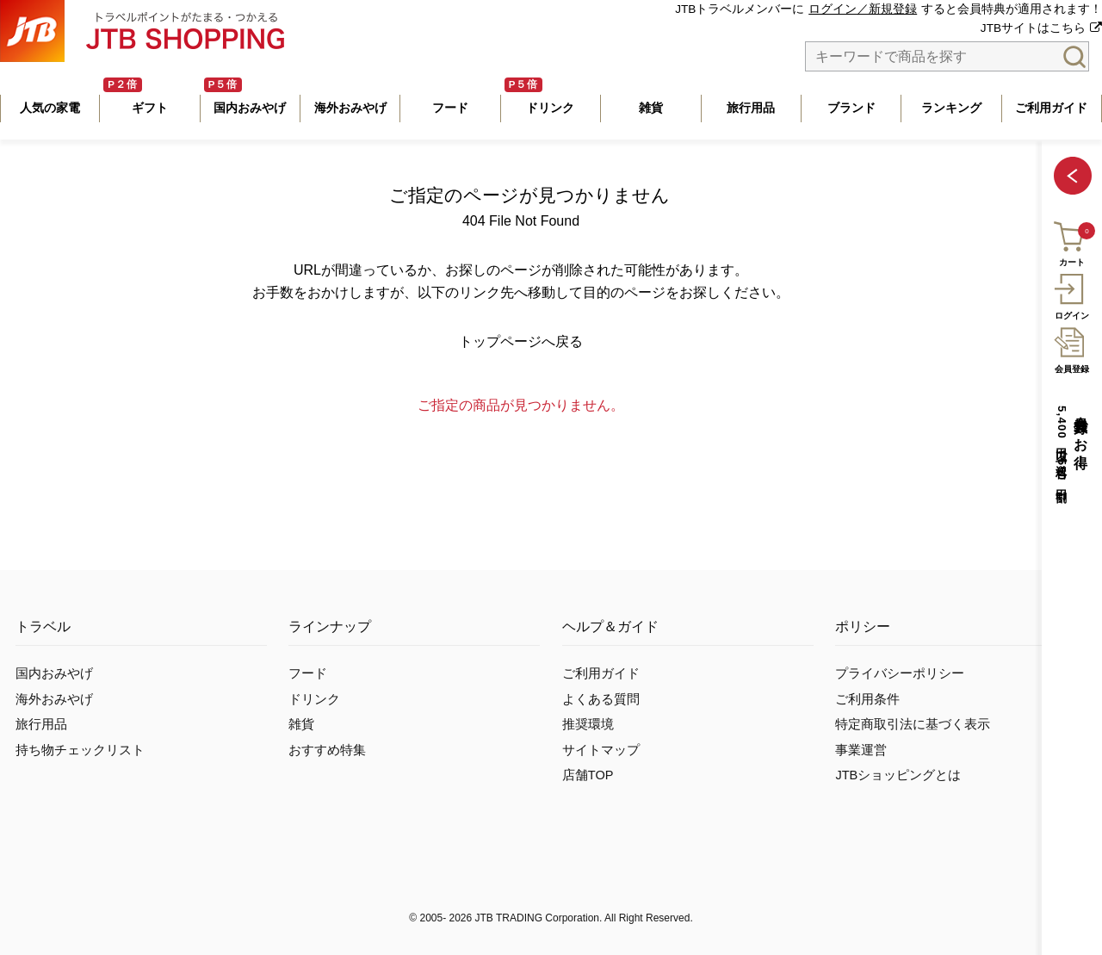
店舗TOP (588, 775)
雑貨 (301, 724)
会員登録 (1071, 348)
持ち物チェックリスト (80, 750)
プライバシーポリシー (899, 673)
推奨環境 (588, 724)
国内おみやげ (54, 673)
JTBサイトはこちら (1033, 28)
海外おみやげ (54, 699)
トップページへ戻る (521, 341)
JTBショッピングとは (898, 775)
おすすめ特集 (327, 750)
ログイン (1071, 294)
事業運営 (861, 750)
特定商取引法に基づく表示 (912, 724)
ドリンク (314, 699)
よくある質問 (601, 699)
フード (307, 673)
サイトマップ (601, 750)
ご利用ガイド (601, 673)
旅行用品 (41, 724)
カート (1070, 241)
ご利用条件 (867, 699)
